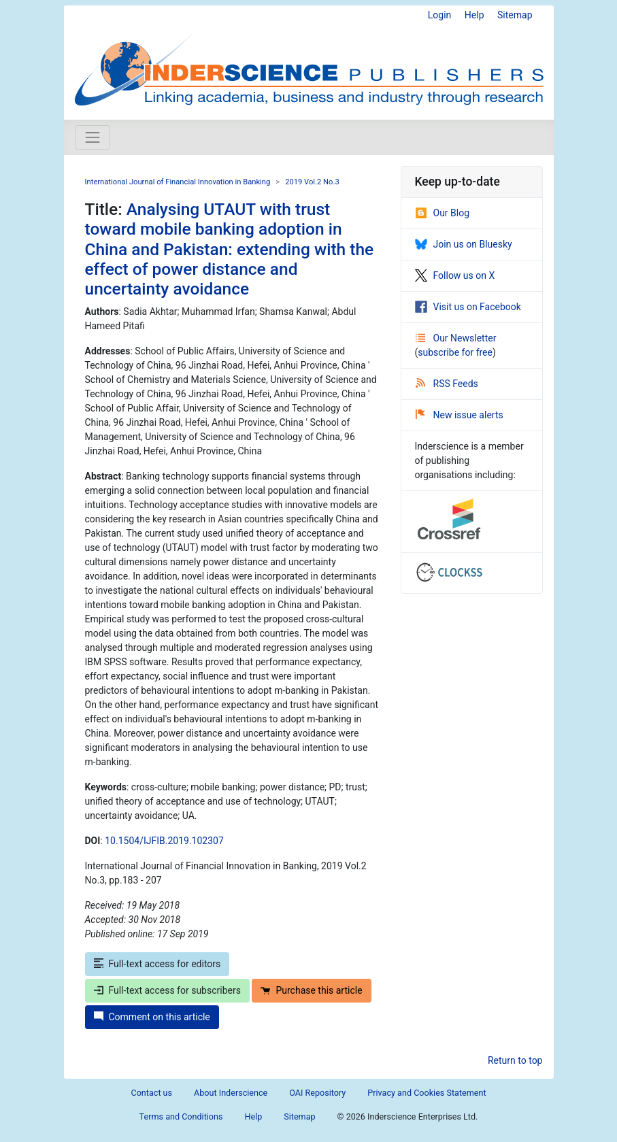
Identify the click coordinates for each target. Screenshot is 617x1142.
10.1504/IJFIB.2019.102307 (164, 840)
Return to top (515, 1060)
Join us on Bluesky (463, 244)
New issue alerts (459, 414)
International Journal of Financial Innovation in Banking (178, 182)
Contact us (151, 1093)
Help (474, 15)
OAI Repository (317, 1093)
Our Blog (442, 212)
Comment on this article (152, 1016)
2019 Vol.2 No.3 (312, 182)
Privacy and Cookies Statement (426, 1093)
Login (440, 15)
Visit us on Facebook (468, 306)
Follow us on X (455, 275)
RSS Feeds (447, 383)
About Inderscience (230, 1093)
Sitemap (514, 15)
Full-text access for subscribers (167, 990)
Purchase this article (311, 990)
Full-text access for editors (157, 963)
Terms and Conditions (181, 1116)
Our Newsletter (456, 338)
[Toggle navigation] (92, 137)
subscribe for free (455, 352)
